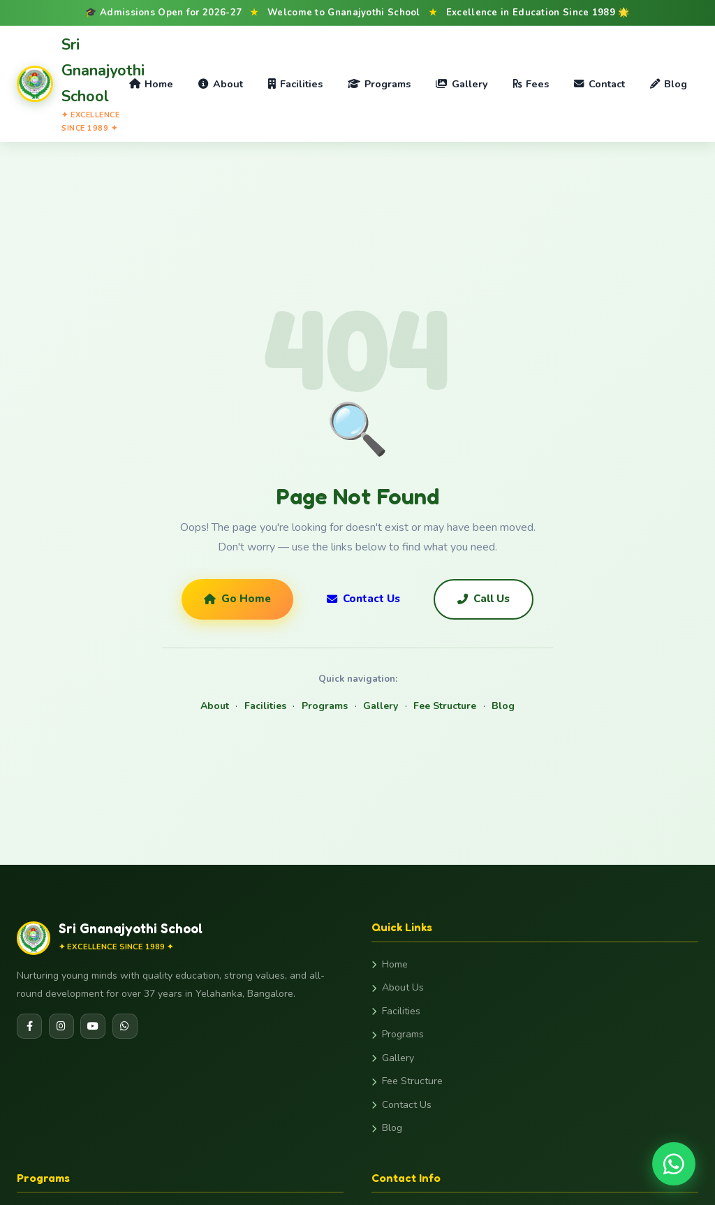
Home (151, 84)
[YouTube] (92, 1026)
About (220, 84)
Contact (599, 84)
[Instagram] (61, 1026)
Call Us (483, 599)
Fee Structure (444, 706)
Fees (531, 84)
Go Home (237, 599)
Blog (668, 84)
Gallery (461, 84)
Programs (379, 84)
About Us (397, 987)
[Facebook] (29, 1026)
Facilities (295, 84)
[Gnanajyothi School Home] (67, 83)
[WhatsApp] (125, 1026)
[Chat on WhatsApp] (673, 1163)
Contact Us (363, 599)
